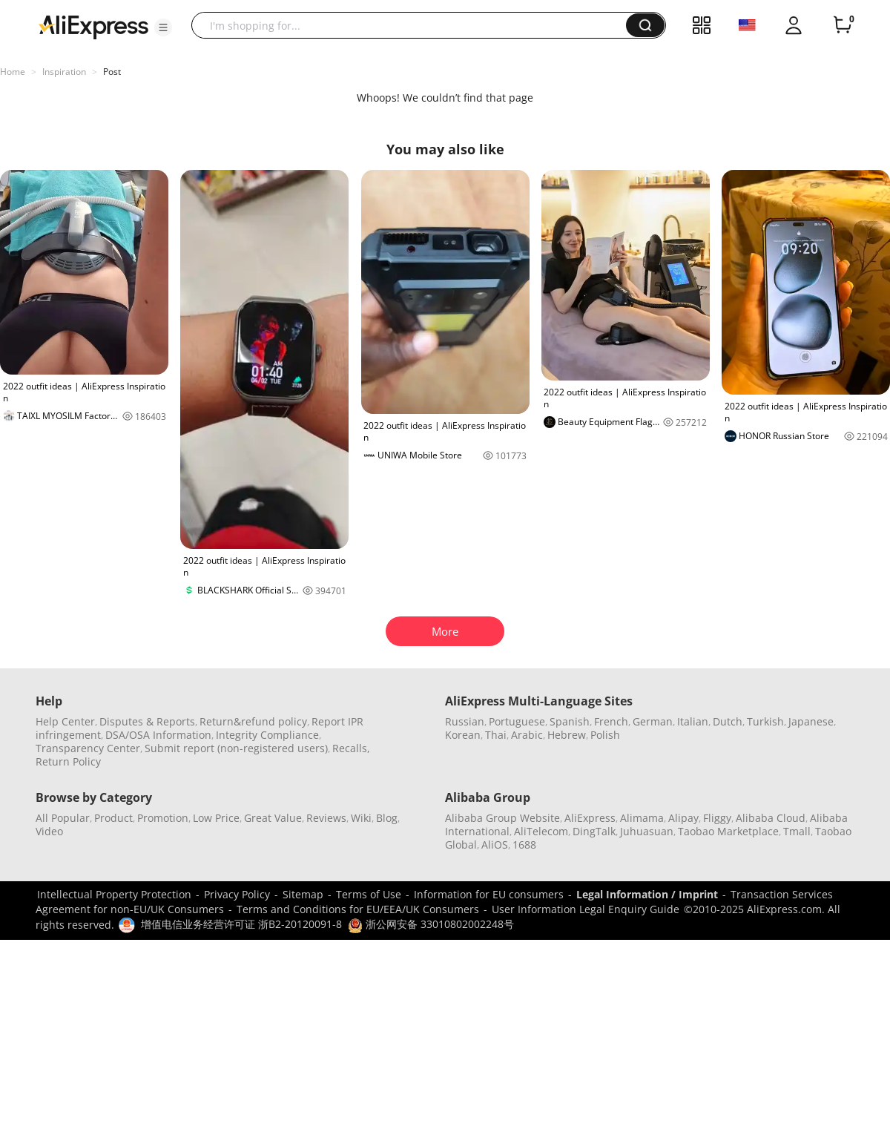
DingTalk (594, 831)
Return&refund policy (253, 721)
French (611, 721)
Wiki (361, 818)
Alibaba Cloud (770, 818)
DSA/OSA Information (158, 735)
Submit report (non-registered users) (236, 748)
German (653, 721)
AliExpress (590, 818)
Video (49, 831)
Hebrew (566, 735)
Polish (605, 735)
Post (112, 71)
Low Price (216, 818)
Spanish (570, 721)
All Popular (63, 818)
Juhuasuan (646, 831)
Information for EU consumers (489, 894)
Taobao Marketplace (728, 831)
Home (12, 71)
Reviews (326, 818)
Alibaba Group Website (502, 818)
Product (113, 818)
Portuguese (517, 721)
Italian (692, 721)
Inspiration (64, 71)
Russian (464, 721)
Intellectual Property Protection (114, 894)
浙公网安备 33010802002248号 (431, 924)
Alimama (642, 818)
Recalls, (351, 748)
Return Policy (68, 761)
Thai (496, 735)
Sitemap (303, 894)
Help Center (65, 721)
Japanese (811, 721)
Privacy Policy (237, 894)
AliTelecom (541, 831)
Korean (463, 735)
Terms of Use (368, 894)
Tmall (797, 831)
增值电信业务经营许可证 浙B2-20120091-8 (241, 924)
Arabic (527, 735)
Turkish (765, 721)
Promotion (162, 818)
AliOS (494, 844)
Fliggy (717, 818)
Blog (387, 818)
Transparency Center (88, 748)
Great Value (273, 818)
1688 (524, 844)
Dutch (727, 721)
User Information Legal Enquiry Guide (585, 909)
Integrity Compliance (267, 735)
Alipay (683, 818)
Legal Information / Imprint (647, 894)
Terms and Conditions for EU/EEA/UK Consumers (358, 909)
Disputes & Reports (147, 721)
